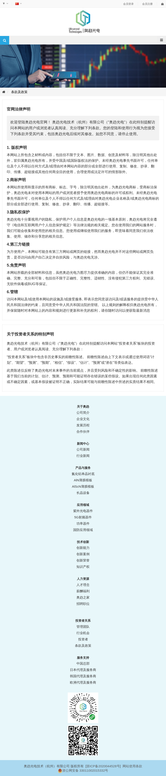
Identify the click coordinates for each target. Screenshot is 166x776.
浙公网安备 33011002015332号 (85, 770)
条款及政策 (19, 92)
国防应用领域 (83, 530)
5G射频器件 (83, 517)
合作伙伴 (83, 431)
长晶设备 (83, 493)
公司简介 (83, 412)
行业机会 (83, 633)
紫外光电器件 (83, 511)
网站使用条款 (132, 766)
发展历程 (83, 425)
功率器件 (83, 523)
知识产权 (83, 566)
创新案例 (83, 554)
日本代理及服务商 (83, 670)
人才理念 (83, 585)
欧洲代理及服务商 (83, 682)
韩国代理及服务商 (83, 676)
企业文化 (83, 419)
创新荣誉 (83, 560)
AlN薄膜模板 (83, 480)
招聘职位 (83, 604)
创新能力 (83, 548)
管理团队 (83, 626)
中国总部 (83, 663)
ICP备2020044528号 (105, 766)
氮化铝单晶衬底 (83, 474)
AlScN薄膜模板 (83, 486)
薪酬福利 (83, 591)
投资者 (83, 639)
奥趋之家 (83, 597)
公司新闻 (83, 449)
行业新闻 (83, 456)
